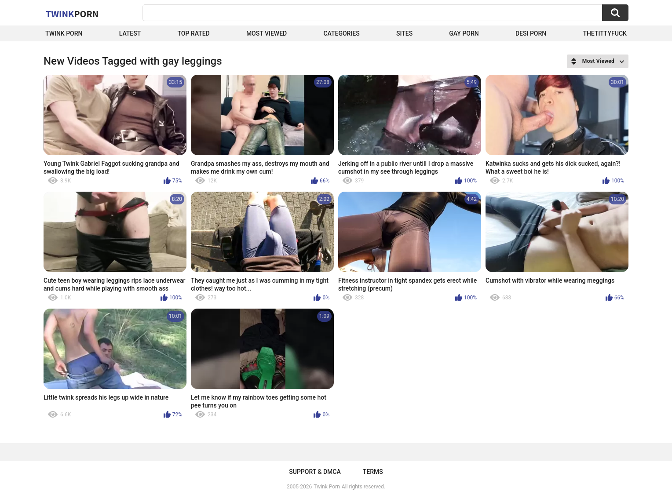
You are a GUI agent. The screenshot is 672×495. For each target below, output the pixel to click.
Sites (404, 33)
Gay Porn (463, 33)
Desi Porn (530, 33)
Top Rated (193, 33)
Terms (373, 471)
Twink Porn (64, 33)
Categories (341, 33)
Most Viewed (266, 33)
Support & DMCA (314, 471)
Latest (130, 33)
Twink (72, 13)
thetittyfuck (605, 33)
